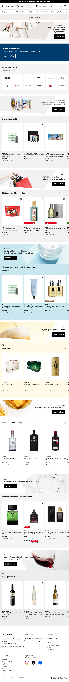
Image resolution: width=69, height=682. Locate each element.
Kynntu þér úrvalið (8, 577)
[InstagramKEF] (27, 665)
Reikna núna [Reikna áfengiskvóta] (9, 56)
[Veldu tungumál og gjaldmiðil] (55, 6)
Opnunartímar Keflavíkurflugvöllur (33, 638)
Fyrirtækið (4, 666)
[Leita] (24, 6)
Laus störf (4, 668)
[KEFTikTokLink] (34, 665)
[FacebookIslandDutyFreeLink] (40, 665)
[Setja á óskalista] (21, 125)
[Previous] (59, 119)
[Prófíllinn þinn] (61, 6)
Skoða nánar (59, 109)
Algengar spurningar (52, 638)
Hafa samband (51, 649)
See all (4, 271)
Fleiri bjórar (6, 348)
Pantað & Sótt (50, 641)
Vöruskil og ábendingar (53, 645)
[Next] (65, 119)
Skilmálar (4, 659)
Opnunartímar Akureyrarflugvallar (33, 641)
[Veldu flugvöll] (42, 6)
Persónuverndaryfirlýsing (9, 662)
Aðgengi (49, 647)
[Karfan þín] (65, 6)
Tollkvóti (49, 643)
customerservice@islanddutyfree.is (16, 646)
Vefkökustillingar (6, 670)
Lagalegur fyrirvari (7, 664)
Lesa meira (60, 36)
